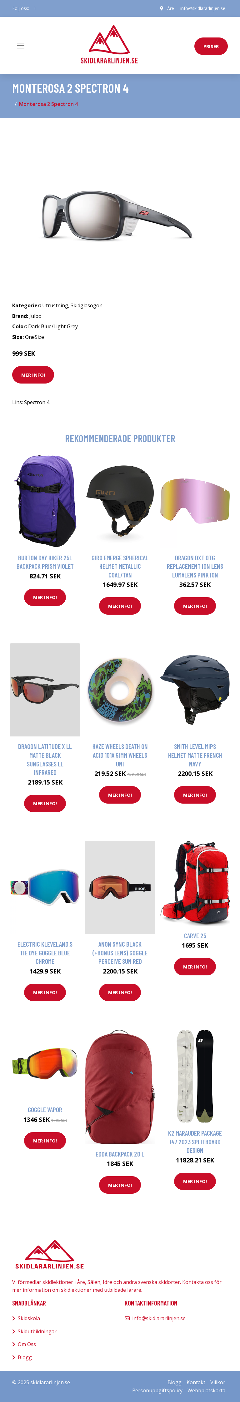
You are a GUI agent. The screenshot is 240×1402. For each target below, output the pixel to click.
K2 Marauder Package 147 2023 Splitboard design (195, 1141)
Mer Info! (33, 375)
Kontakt (196, 1382)
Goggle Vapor (45, 1109)
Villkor (217, 1382)
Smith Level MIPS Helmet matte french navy (195, 754)
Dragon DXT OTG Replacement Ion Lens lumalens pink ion (195, 566)
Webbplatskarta (206, 1390)
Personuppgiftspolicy (157, 1390)
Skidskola (29, 1318)
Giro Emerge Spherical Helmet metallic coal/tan (120, 566)
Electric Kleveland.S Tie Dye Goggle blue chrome (45, 952)
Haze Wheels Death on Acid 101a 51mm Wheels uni (120, 754)
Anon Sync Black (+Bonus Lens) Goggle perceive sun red (120, 952)
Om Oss (27, 1344)
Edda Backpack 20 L (120, 1154)
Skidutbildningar (37, 1331)
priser (211, 46)
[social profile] (35, 8)
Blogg (25, 1357)
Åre (170, 8)
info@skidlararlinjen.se (202, 8)
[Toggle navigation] (20, 46)
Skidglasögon (86, 305)
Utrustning (55, 305)
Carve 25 (195, 935)
